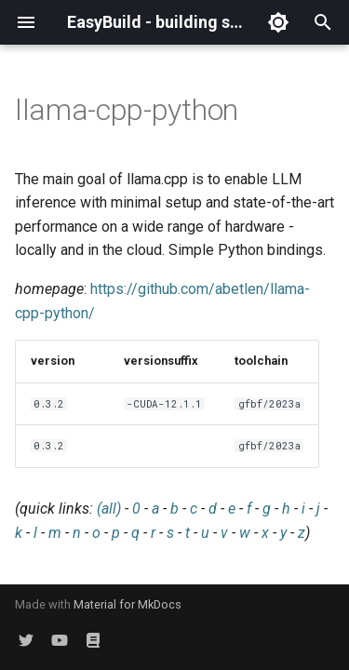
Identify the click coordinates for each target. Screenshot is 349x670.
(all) (109, 508)
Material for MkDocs (127, 604)
